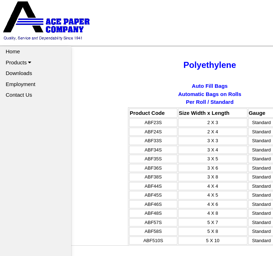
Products (18, 62)
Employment (20, 84)
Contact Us (19, 95)
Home (13, 51)
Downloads (19, 73)
